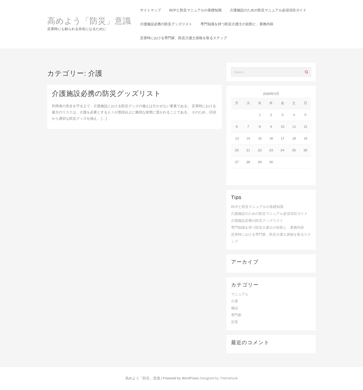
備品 (234, 308)
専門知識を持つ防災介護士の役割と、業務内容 (267, 227)
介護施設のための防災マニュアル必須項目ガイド (269, 213)
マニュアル (239, 294)
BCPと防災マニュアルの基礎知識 (257, 207)
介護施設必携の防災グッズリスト (106, 94)
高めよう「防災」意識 (89, 21)
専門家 (236, 315)
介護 (234, 301)
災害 (234, 322)
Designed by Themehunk (219, 378)
